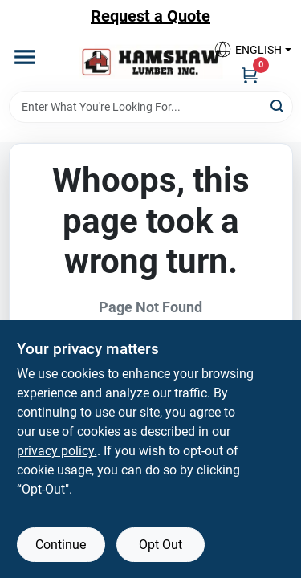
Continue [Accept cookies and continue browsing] (60, 544)
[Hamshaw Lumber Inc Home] (151, 61)
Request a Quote (150, 16)
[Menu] (24, 57)
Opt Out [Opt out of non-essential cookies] (160, 544)
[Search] (278, 105)
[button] (246, 49)
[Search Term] (151, 107)
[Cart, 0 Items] (250, 74)
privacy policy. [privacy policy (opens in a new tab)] (57, 450)
